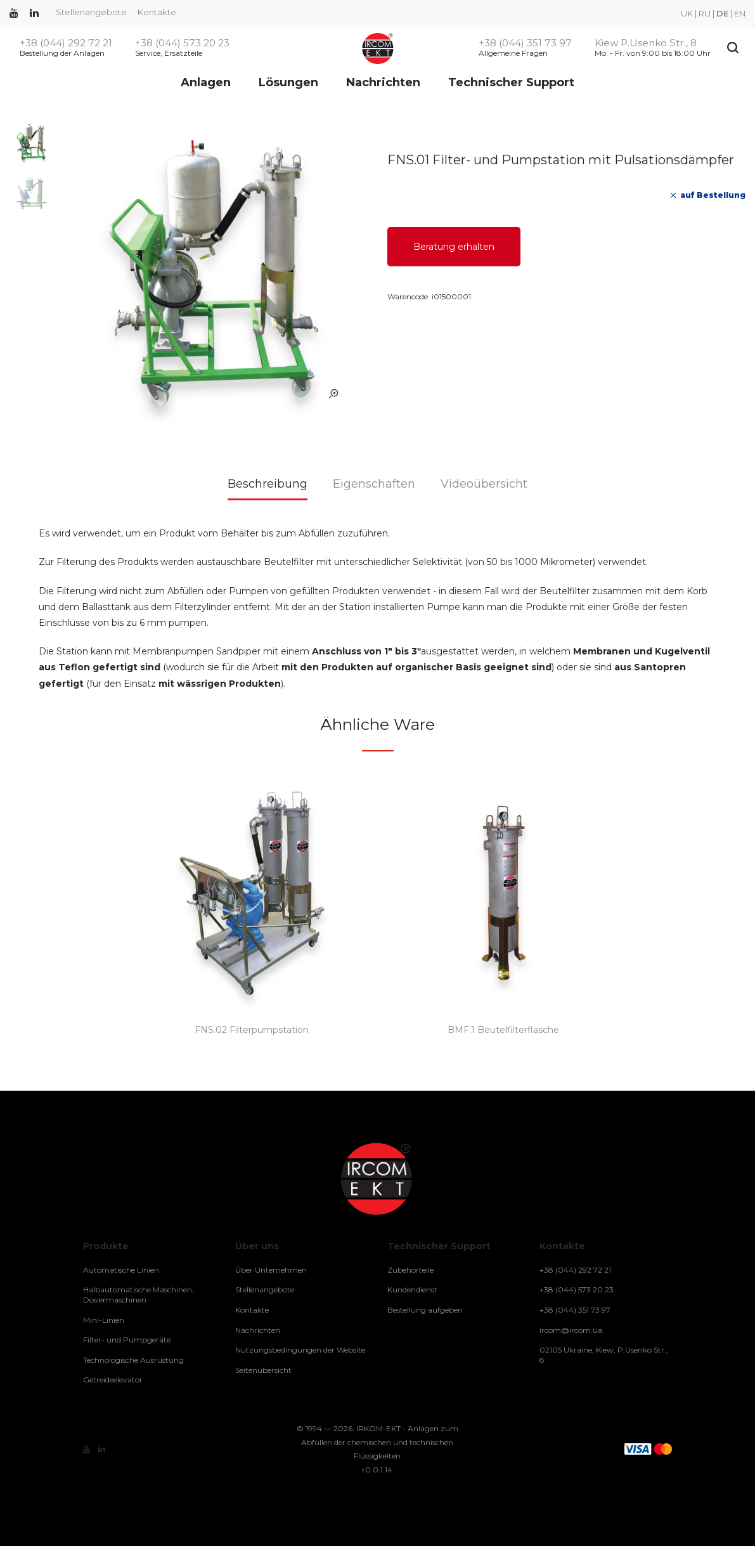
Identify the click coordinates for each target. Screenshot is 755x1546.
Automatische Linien (121, 1270)
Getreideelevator (113, 1379)
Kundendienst (412, 1289)
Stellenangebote (91, 12)
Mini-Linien (103, 1320)
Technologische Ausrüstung (133, 1360)
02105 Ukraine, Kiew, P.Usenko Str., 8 (603, 1355)
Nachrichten (383, 82)
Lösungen (288, 82)
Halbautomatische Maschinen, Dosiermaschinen (138, 1294)
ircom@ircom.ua (570, 1330)
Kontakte (157, 12)
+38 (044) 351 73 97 (525, 43)
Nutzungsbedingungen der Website (300, 1349)
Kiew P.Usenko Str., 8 (646, 43)
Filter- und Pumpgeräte (127, 1339)
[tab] (267, 488)
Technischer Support (511, 82)
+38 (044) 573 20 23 (182, 43)
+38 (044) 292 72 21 (66, 43)
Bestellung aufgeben (425, 1310)
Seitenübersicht (263, 1370)
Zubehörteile (410, 1270)
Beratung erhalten (453, 246)
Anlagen (206, 82)
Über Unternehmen (271, 1270)
